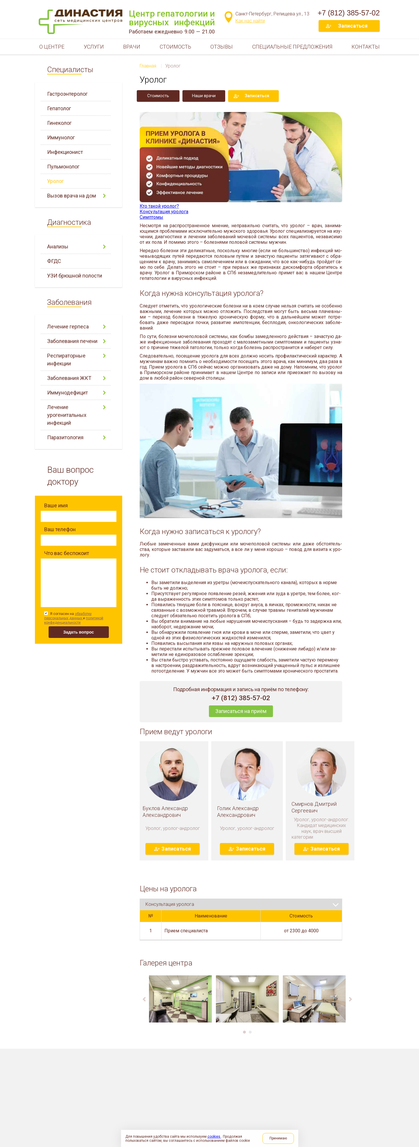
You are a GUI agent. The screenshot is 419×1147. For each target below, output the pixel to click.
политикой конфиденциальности (73, 620)
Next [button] (350, 1004)
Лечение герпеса (68, 326)
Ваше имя (56, 505)
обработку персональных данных (68, 616)
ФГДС (54, 261)
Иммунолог (61, 137)
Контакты (365, 47)
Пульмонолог (63, 166)
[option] (180, 1004)
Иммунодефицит (67, 393)
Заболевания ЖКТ (69, 378)
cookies (214, 1136)
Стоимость (175, 47)
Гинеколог (59, 123)
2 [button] (250, 1037)
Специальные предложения (292, 47)
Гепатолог (59, 108)
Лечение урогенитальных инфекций (66, 415)
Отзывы (221, 47)
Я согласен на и (73, 618)
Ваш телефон (60, 529)
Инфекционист (65, 152)
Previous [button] (144, 1004)
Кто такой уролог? (159, 206)
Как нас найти (250, 21)
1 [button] (244, 1037)
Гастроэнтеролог (67, 94)
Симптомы (151, 217)
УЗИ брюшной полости (74, 276)
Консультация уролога (164, 211)
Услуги (94, 47)
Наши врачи (204, 95)
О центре (51, 47)
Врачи (131, 47)
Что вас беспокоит (66, 553)
